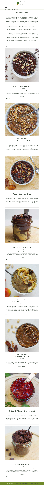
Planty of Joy (23, 2)
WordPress (36, 483)
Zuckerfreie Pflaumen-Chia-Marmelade (22, 411)
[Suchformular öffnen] (38, 3)
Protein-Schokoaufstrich (22, 464)
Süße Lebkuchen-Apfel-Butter (22, 302)
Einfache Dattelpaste (22, 356)
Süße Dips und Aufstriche (24, 138)
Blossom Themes (27, 483)
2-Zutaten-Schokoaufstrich (22, 247)
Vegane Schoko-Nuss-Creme (22, 194)
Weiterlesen (7, 98)
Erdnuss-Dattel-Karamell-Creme (22, 141)
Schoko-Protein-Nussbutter (22, 86)
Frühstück (17, 138)
